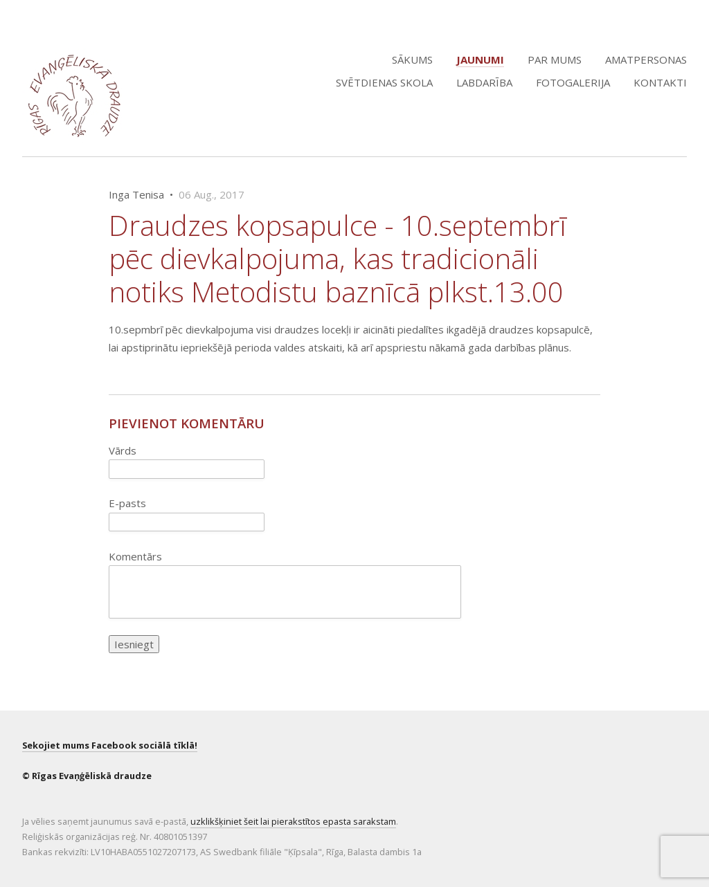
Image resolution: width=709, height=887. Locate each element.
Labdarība (484, 82)
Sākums (412, 59)
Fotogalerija (573, 82)
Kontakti (660, 82)
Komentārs (135, 556)
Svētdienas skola (384, 82)
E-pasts (127, 503)
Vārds (122, 450)
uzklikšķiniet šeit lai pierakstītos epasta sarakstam (293, 821)
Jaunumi (480, 59)
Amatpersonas (646, 59)
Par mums (555, 59)
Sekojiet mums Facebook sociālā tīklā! (109, 745)
